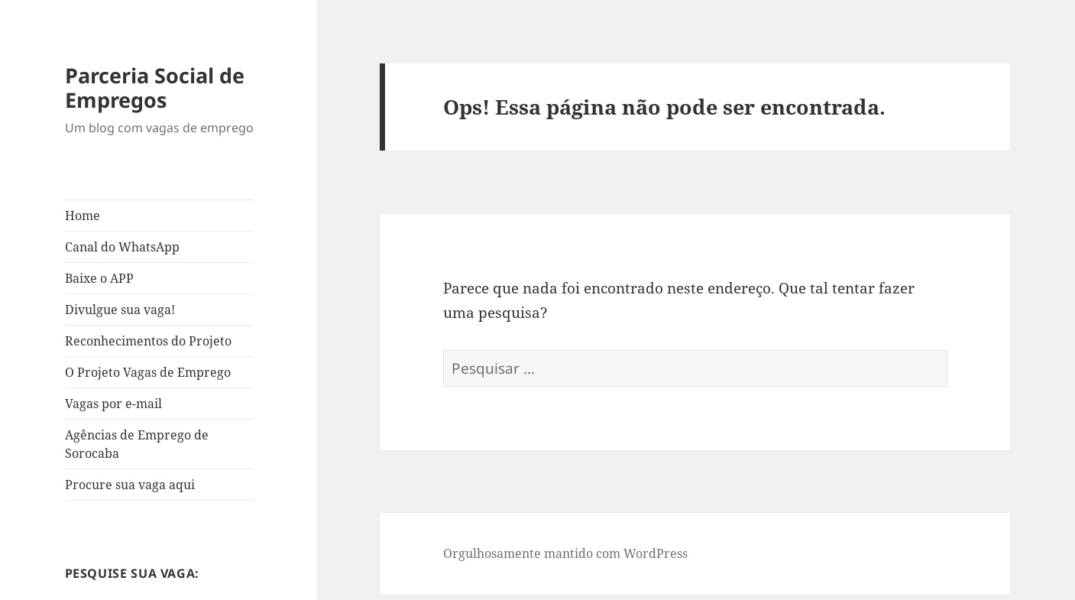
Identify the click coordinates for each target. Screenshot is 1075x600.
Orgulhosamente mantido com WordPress (565, 553)
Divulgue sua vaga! (120, 309)
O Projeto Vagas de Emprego (148, 372)
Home (82, 215)
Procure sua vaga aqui (130, 484)
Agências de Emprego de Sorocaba (137, 444)
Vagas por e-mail (113, 403)
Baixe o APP (99, 278)
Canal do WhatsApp (122, 246)
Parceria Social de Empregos (154, 87)
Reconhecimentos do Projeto (148, 340)
